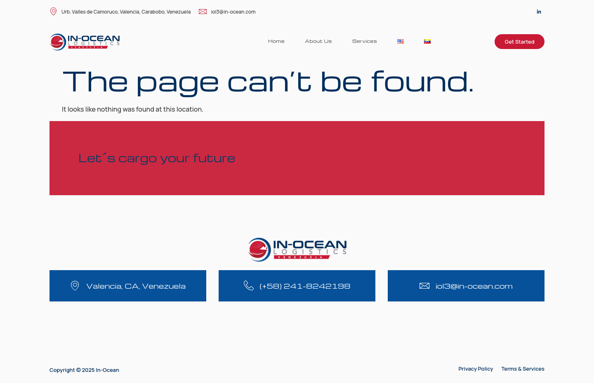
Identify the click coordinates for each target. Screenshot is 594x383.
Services (364, 41)
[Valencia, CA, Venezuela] (75, 285)
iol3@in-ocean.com (227, 12)
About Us (317, 41)
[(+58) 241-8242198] (248, 285)
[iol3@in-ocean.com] (425, 285)
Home (275, 41)
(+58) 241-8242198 (305, 285)
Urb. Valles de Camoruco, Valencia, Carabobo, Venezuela (120, 12)
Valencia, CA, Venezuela (136, 285)
